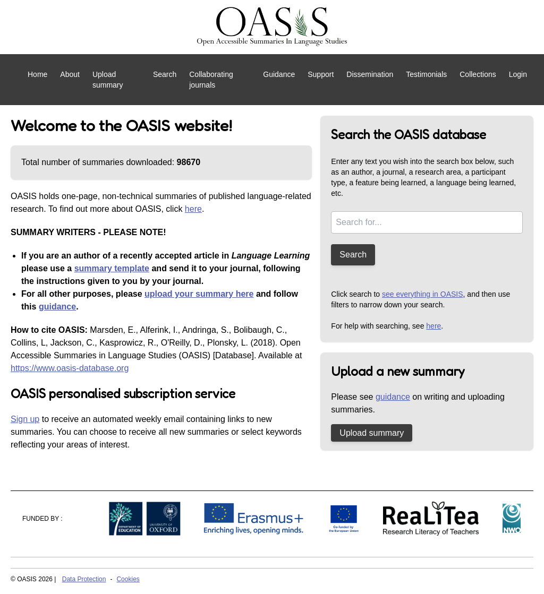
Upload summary (107, 79)
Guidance (279, 74)
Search (164, 74)
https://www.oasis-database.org (70, 368)
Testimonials (426, 74)
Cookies (127, 579)
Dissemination (369, 74)
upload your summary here (198, 293)
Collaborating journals (211, 79)
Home (37, 74)
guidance (57, 306)
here (193, 208)
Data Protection (84, 579)
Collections (478, 74)
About (70, 74)
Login (518, 74)
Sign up (25, 419)
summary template (111, 268)
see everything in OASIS (422, 294)
